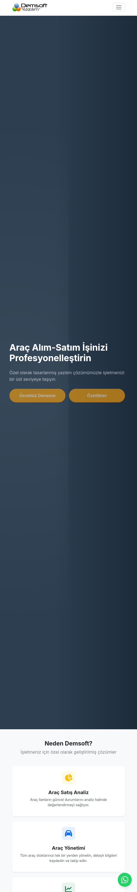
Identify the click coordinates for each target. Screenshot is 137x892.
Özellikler (97, 396)
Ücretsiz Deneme (37, 396)
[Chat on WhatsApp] (125, 880)
